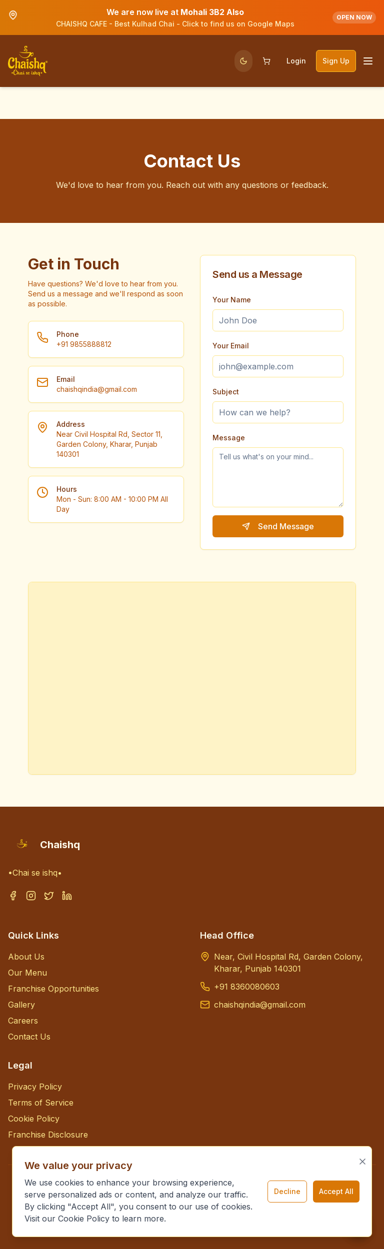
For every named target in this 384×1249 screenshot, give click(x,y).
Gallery (21, 1005)
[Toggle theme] (243, 61)
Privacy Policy (35, 1087)
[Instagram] (31, 902)
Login (296, 60)
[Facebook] (13, 902)
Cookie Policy (34, 1119)
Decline (287, 1191)
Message (228, 437)
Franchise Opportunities (53, 989)
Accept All (336, 1191)
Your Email (230, 345)
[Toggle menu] (368, 61)
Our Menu (27, 973)
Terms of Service (41, 1103)
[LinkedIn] (67, 902)
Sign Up (336, 60)
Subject (225, 391)
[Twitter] (49, 902)
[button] (192, 17)
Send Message (278, 526)
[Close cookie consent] (363, 1162)
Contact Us (29, 1037)
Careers (23, 1021)
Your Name (231, 299)
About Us (26, 957)
